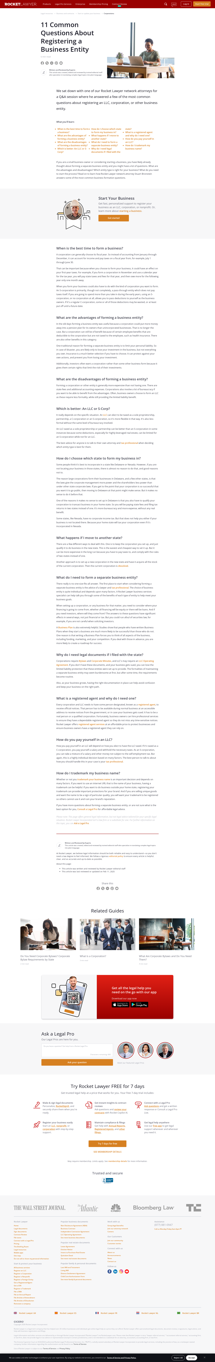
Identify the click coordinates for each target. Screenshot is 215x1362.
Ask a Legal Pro (81, 826)
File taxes (17, 1240)
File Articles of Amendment (24, 1301)
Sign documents (20, 1234)
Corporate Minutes (101, 663)
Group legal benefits (116, 1228)
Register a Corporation (23, 1276)
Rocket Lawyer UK (27, 1316)
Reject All (178, 1357)
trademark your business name (93, 782)
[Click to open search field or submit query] (165, 4)
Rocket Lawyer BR (190, 1316)
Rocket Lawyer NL (150, 1316)
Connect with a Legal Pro (24, 1243)
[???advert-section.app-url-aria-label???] (120, 1008)
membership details (117, 1164)
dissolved (123, 568)
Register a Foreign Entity (23, 1282)
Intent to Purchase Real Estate (73, 1255)
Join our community (115, 1243)
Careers (111, 1234)
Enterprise (80, 4)
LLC (105, 417)
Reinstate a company (22, 1307)
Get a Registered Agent (23, 1285)
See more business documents (73, 1240)
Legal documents (20, 1231)
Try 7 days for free (107, 1146)
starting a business (131, 212)
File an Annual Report (22, 1297)
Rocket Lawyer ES (68, 1316)
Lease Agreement (68, 1249)
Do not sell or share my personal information (31, 1262)
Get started (114, 219)
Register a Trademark (22, 1291)
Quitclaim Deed (67, 1258)
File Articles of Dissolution (24, 1304)
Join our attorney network (118, 1231)
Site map (17, 1259)
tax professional (129, 445)
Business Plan (65, 630)
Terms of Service (79, 1347)
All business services (22, 1270)
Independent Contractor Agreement (75, 1234)
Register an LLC (20, 1273)
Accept (191, 1357)
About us (111, 1255)
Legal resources (20, 1252)
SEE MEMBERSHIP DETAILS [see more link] (107, 1154)
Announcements (114, 1258)
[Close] (205, 1357)
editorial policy (116, 859)
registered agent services (91, 727)
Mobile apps (18, 1256)
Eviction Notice (66, 1252)
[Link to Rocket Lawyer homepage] (20, 4)
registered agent (146, 707)
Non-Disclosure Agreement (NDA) (74, 1228)
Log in (186, 4)
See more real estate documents (73, 1261)
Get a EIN (17, 1288)
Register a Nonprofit (22, 1279)
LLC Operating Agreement (71, 1237)
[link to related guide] (48, 937)
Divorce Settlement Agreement (73, 1276)
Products (47, 4)
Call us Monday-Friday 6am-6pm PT (168, 1232)
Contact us (112, 1264)
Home (16, 1228)
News (110, 1261)
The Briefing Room (21, 1249)
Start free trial (202, 4)
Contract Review (119, 4)
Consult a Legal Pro (87, 812)
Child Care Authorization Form (73, 1279)
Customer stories (114, 1246)
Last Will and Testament (70, 1270)
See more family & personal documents (76, 1282)
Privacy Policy (65, 1351)
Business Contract (68, 1231)
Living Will (65, 1273)
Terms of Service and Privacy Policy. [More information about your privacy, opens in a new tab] (121, 1358)
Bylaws (82, 663)
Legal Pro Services (63, 4)
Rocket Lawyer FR (109, 1316)
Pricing (16, 1246)
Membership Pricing (98, 4)
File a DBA (18, 1294)
